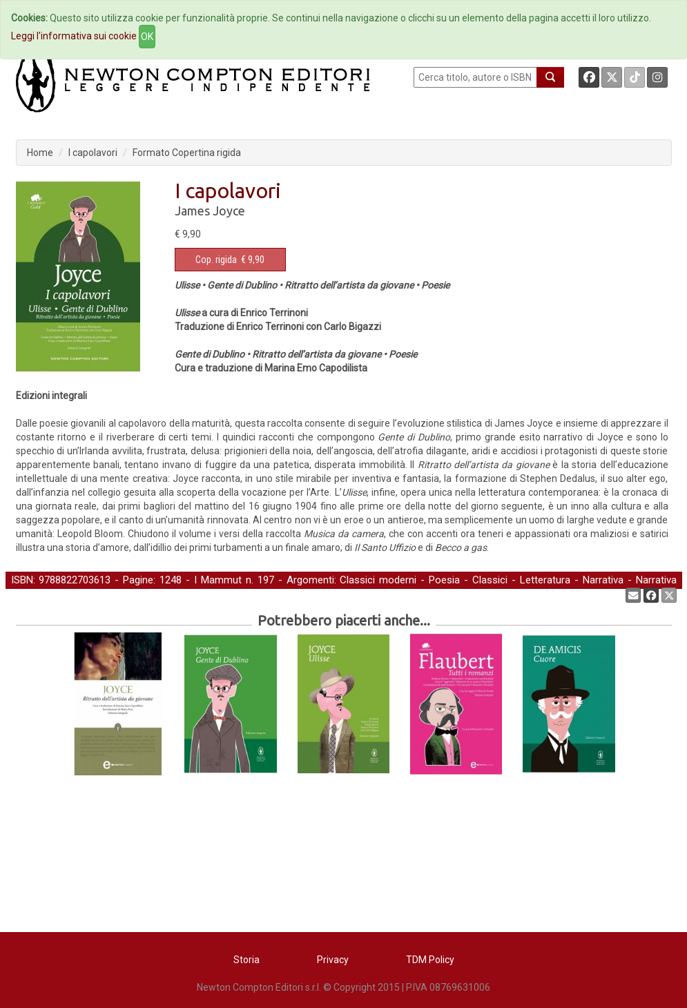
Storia (246, 959)
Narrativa (603, 580)
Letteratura (545, 580)
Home (40, 152)
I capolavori (92, 152)
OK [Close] (147, 36)
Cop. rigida (216, 259)
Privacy (333, 959)
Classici (489, 580)
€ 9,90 (229, 259)
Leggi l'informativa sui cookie (74, 35)
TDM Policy (430, 959)
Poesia (444, 580)
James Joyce (210, 210)
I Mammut (218, 580)
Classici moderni (378, 580)
